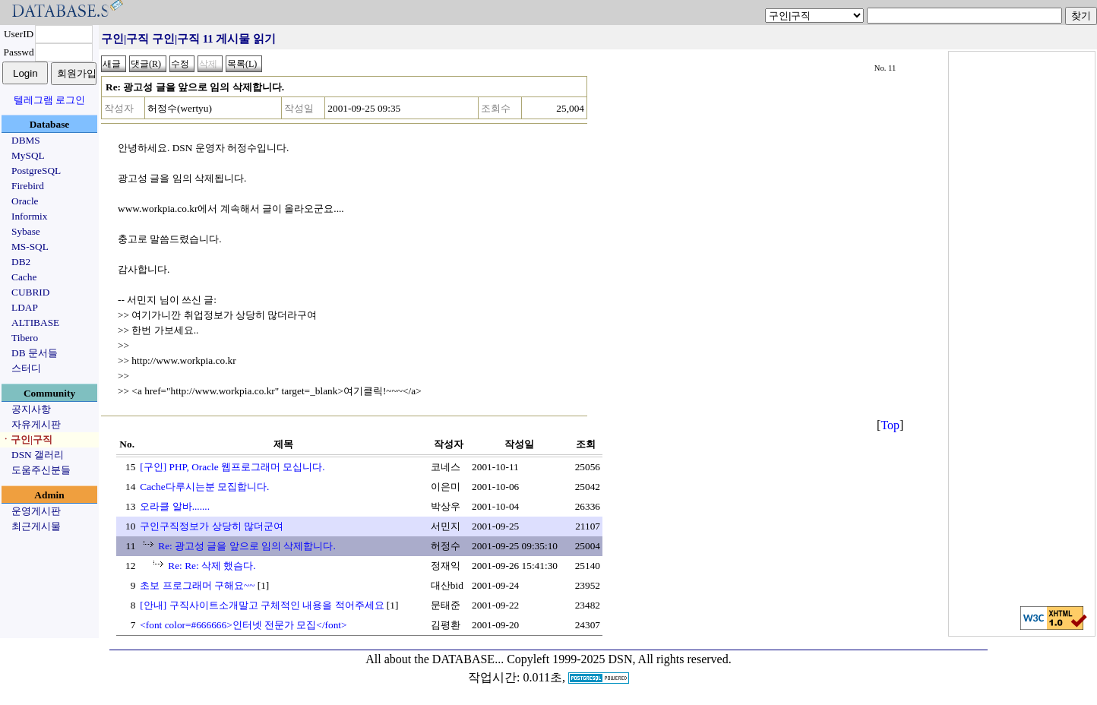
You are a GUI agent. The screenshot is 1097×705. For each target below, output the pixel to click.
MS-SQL (30, 246)
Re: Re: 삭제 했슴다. (211, 565)
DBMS (25, 140)
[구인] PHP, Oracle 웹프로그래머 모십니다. (232, 467)
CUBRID (30, 292)
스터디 (26, 368)
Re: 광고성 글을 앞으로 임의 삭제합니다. (247, 546)
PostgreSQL (36, 170)
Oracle (25, 201)
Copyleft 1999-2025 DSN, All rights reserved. (619, 659)
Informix (29, 216)
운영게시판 (36, 511)
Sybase (25, 231)
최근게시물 (36, 526)
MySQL (28, 155)
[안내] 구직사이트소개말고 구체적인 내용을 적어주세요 (262, 605)
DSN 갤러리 (37, 454)
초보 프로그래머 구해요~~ (197, 585)
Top (889, 425)
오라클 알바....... (175, 506)
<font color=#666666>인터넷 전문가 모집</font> (243, 625)
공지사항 (31, 409)
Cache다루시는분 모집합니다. (204, 486)
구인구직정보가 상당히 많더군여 (211, 526)
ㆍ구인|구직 (26, 439)
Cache (23, 277)
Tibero (24, 337)
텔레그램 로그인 (49, 100)
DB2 (20, 261)
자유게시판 (36, 424)
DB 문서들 (34, 353)
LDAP (24, 307)
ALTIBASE (35, 322)
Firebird (27, 185)
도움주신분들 (41, 470)
